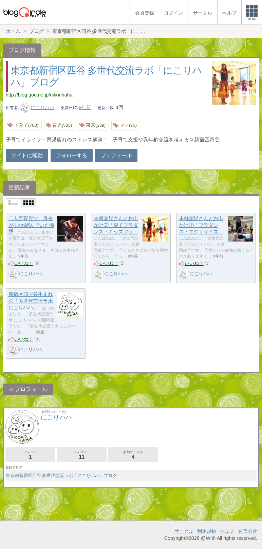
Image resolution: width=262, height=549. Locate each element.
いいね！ (23, 263)
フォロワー (82, 455)
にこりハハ (37, 107)
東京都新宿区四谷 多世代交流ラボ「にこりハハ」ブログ (61, 475)
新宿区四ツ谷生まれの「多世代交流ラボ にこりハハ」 (30, 300)
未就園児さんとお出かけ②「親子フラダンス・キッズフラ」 (116, 224)
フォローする (71, 155)
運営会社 (247, 531)
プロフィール (116, 155)
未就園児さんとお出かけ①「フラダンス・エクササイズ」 (201, 224)
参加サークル (133, 455)
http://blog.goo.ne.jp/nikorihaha (39, 95)
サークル (183, 531)
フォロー (30, 455)
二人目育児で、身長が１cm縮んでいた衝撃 (31, 224)
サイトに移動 (26, 155)
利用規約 (206, 531)
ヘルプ (227, 531)
